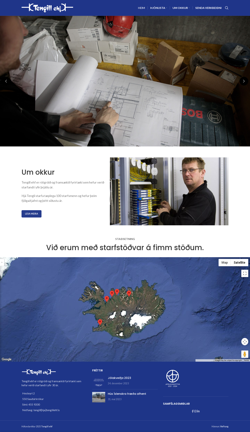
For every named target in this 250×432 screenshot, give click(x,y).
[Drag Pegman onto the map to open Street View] (244, 354)
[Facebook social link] (193, 411)
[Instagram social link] (195, 411)
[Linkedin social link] (198, 411)
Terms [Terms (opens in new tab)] (246, 360)
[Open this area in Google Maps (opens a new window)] (6, 359)
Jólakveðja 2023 (119, 378)
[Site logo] (48, 7)
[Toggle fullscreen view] (244, 273)
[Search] (226, 7)
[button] (6, 81)
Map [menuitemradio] (225, 262)
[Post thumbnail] (98, 381)
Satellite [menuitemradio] (239, 262)
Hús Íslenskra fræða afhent (127, 394)
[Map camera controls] (244, 341)
